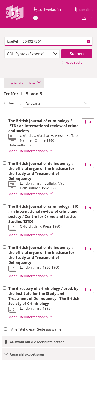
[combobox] (32, 53)
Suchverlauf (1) (50, 9)
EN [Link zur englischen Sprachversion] (84, 18)
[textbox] (48, 41)
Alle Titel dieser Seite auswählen (37, 329)
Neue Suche (71, 62)
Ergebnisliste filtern (24, 83)
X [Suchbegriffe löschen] (88, 41)
